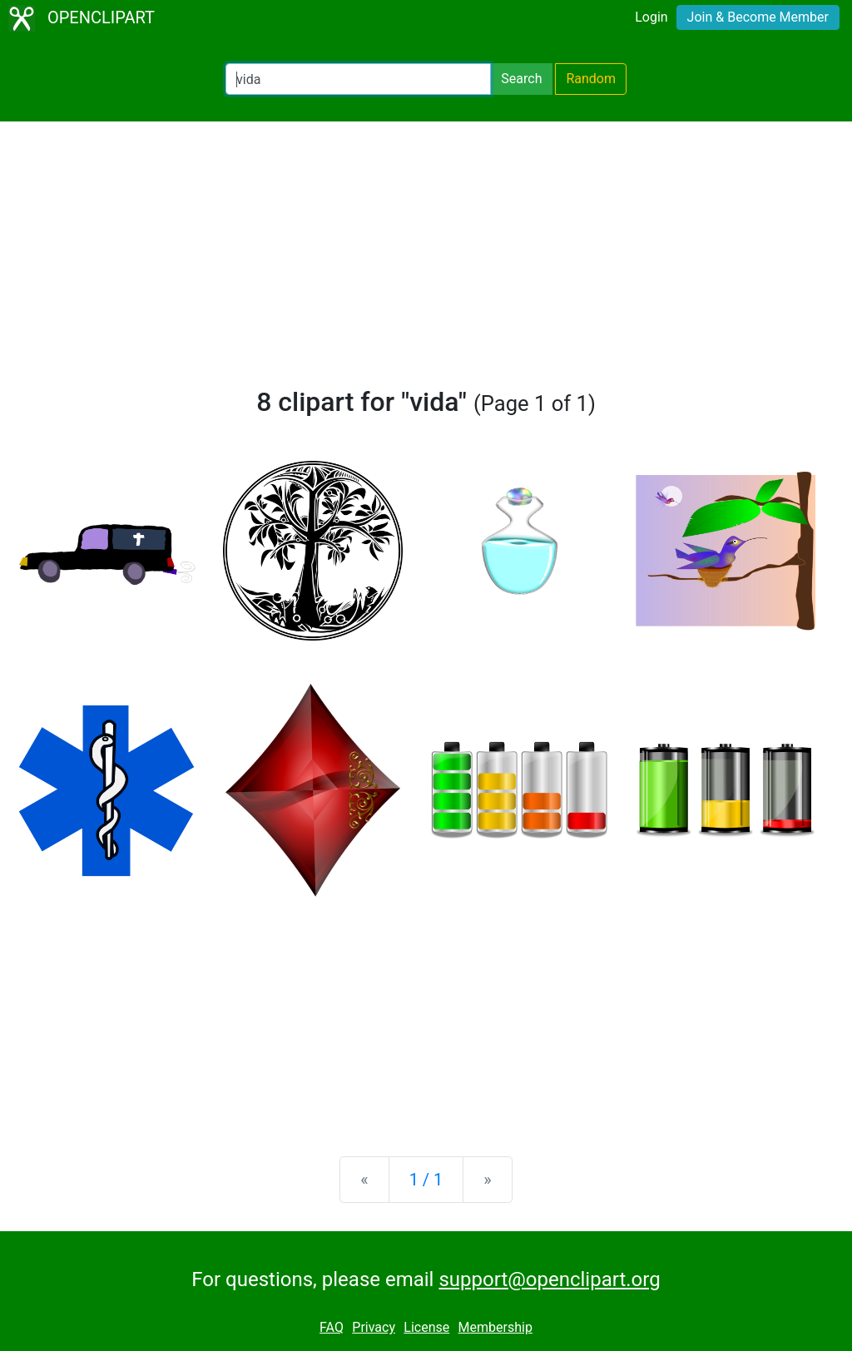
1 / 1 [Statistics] (426, 1180)
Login (651, 17)
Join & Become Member (758, 17)
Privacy (373, 1327)
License (426, 1327)
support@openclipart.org (549, 1279)
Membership (495, 1327)
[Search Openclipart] (358, 79)
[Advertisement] (426, 261)
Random (591, 79)
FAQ (332, 1327)
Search (521, 79)
